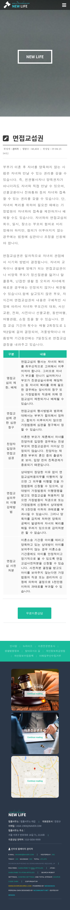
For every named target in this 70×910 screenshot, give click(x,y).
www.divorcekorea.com (20, 886)
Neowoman (50, 886)
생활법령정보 (12, 651)
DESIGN (11, 895)
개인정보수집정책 (24, 655)
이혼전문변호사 (46, 646)
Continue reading (35, 694)
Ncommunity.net (41, 890)
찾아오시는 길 (32, 651)
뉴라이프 (27, 646)
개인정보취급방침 (55, 651)
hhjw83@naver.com (24, 855)
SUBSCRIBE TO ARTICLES (30, 868)
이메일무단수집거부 (50, 655)
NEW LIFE (35, 57)
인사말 (13, 646)
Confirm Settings (26, 877)
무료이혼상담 (34, 613)
